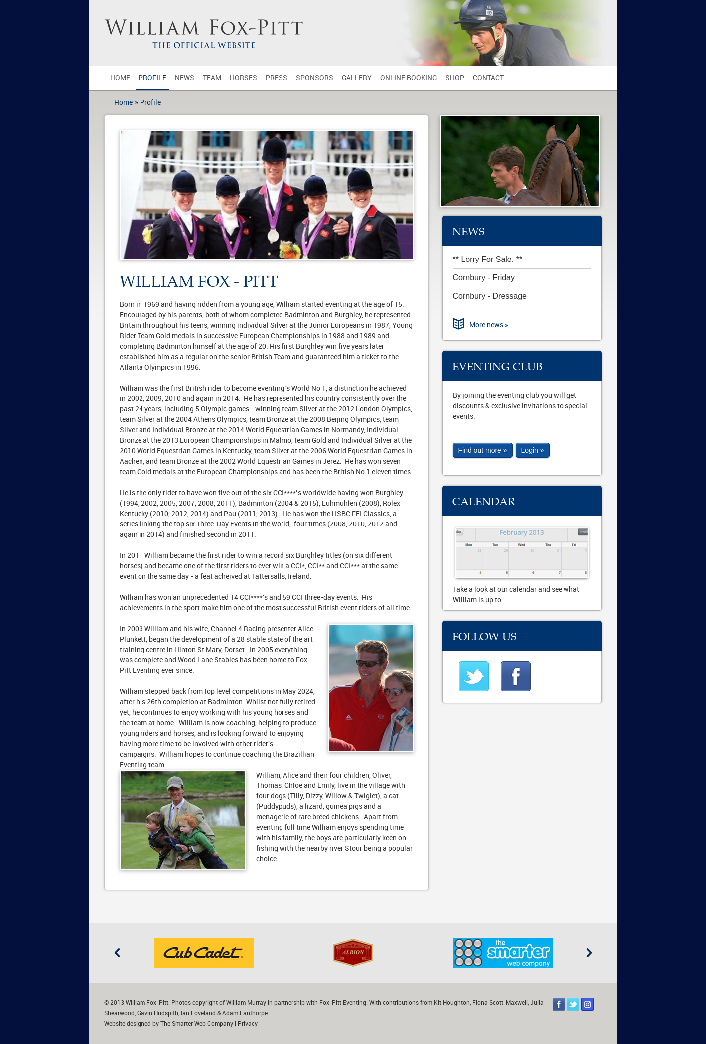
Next (589, 952)
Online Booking (408, 78)
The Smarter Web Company (196, 1023)
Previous (117, 952)
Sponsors (314, 78)
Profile (152, 78)
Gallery (357, 78)
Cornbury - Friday (484, 277)
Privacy (248, 1023)
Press (276, 78)
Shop (454, 78)
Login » (532, 450)
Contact (488, 78)
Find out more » (482, 450)
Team (212, 78)
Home (120, 78)
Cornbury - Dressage (490, 296)
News (184, 78)
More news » (488, 325)
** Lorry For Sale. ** (488, 259)
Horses (243, 78)
